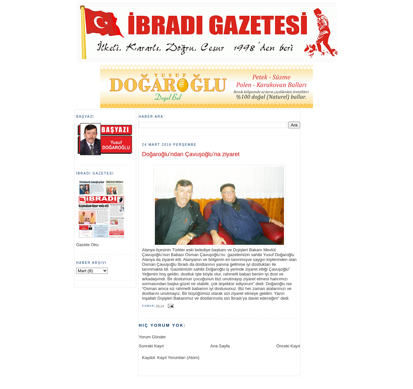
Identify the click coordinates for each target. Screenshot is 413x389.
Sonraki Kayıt (151, 346)
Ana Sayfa (220, 346)
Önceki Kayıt (288, 346)
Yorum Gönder (152, 336)
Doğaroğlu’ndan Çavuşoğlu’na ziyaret (190, 154)
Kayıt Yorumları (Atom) (178, 357)
